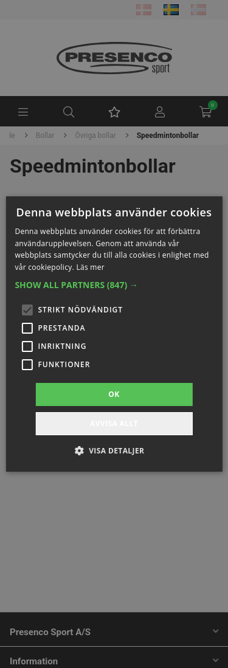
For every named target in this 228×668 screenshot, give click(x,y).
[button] (114, 285)
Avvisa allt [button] (114, 423)
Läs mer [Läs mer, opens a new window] (90, 267)
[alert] (114, 334)
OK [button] (113, 394)
